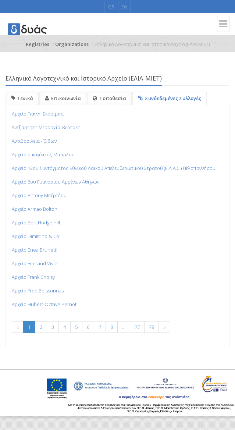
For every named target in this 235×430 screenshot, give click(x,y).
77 (137, 327)
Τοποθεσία (109, 98)
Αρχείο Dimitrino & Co (35, 236)
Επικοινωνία (63, 98)
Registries (37, 44)
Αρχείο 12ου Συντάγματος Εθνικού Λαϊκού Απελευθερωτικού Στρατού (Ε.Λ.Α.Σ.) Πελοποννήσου (114, 168)
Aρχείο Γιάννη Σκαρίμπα (38, 113)
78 (151, 327)
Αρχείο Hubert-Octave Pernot (44, 304)
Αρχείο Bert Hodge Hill (36, 222)
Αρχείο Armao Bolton (34, 209)
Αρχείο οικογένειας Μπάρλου (43, 154)
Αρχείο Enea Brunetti (34, 249)
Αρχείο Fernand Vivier (35, 263)
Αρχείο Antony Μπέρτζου (39, 195)
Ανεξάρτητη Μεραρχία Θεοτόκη (46, 127)
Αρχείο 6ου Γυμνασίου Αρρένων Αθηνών (55, 181)
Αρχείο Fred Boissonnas (38, 290)
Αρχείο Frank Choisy (33, 277)
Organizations (72, 44)
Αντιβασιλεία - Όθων (34, 141)
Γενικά (22, 98)
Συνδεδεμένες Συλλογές (169, 98)
